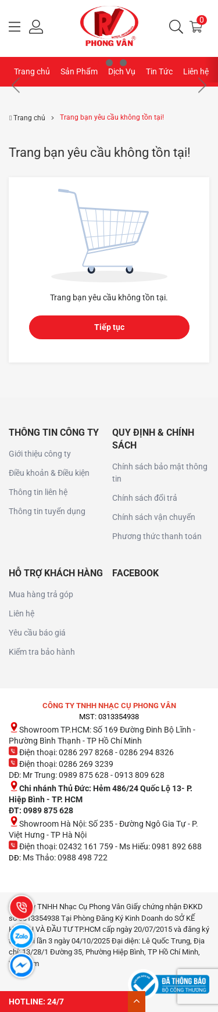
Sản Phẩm (79, 71)
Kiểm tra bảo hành (42, 651)
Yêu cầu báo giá (37, 632)
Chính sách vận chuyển (153, 517)
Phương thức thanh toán (157, 536)
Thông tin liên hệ (38, 492)
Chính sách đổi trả (144, 498)
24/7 (55, 1001)
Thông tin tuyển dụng (47, 511)
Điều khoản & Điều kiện (49, 473)
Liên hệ (196, 71)
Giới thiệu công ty (40, 453)
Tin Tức (159, 71)
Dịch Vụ (121, 71)
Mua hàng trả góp (41, 594)
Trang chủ (32, 71)
